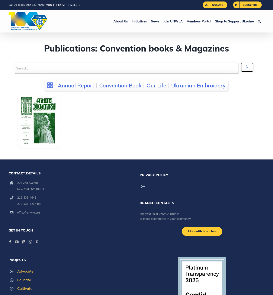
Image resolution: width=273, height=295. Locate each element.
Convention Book (120, 85)
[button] (259, 21)
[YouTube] (17, 241)
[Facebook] (10, 241)
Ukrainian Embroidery (198, 85)
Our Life (156, 85)
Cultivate (24, 288)
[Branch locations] (202, 231)
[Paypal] (23, 241)
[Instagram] (30, 241)
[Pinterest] (37, 241)
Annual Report (76, 85)
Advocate (25, 271)
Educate (24, 280)
